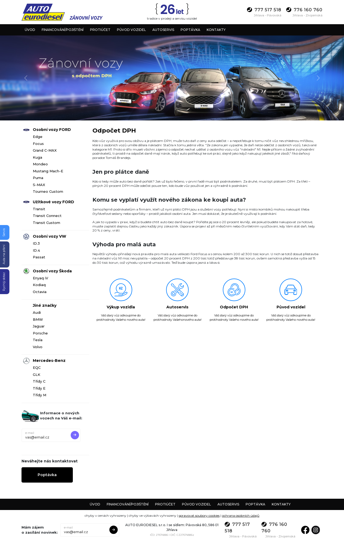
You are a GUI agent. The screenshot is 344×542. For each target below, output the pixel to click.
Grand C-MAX (45, 150)
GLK (36, 374)
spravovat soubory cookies (199, 516)
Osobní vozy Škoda (52, 271)
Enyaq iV (40, 278)
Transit (39, 209)
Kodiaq (39, 285)
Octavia (39, 292)
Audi (37, 312)
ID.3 (36, 243)
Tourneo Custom (48, 191)
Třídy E (39, 388)
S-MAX (39, 185)
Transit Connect (47, 215)
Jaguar (39, 326)
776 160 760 (304, 9)
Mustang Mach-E (48, 171)
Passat (39, 257)
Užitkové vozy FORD (53, 201)
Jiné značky (44, 305)
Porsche (40, 333)
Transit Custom (46, 222)
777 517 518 (264, 9)
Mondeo (40, 164)
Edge (37, 136)
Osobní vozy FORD (52, 129)
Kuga (37, 157)
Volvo (37, 347)
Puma (38, 178)
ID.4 (36, 250)
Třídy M (39, 395)
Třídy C (39, 381)
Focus (38, 143)
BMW (38, 319)
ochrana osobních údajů (240, 516)
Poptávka (47, 474)
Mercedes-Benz (49, 360)
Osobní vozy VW (49, 236)
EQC (37, 367)
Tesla (37, 340)
